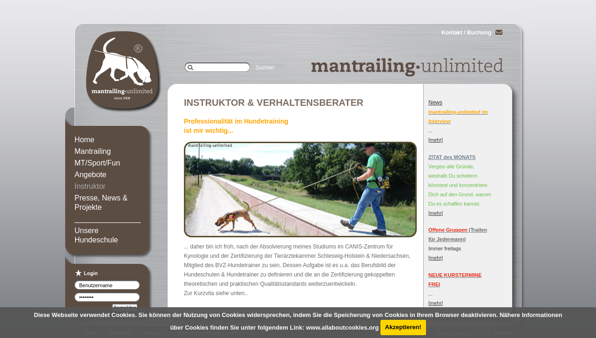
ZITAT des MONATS (451, 157)
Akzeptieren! (403, 327)
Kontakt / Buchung (466, 32)
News (435, 102)
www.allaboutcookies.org (342, 327)
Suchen (264, 67)
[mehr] (435, 140)
